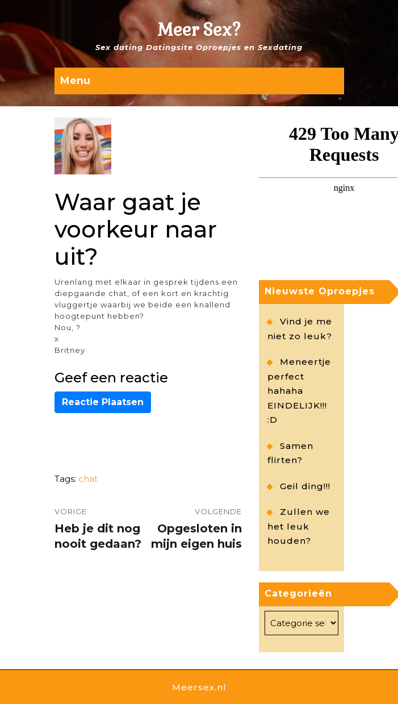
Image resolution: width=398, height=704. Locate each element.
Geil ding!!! (305, 486)
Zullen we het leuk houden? (298, 526)
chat (88, 478)
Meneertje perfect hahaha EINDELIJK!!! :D (299, 390)
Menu (75, 80)
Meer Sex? (199, 30)
